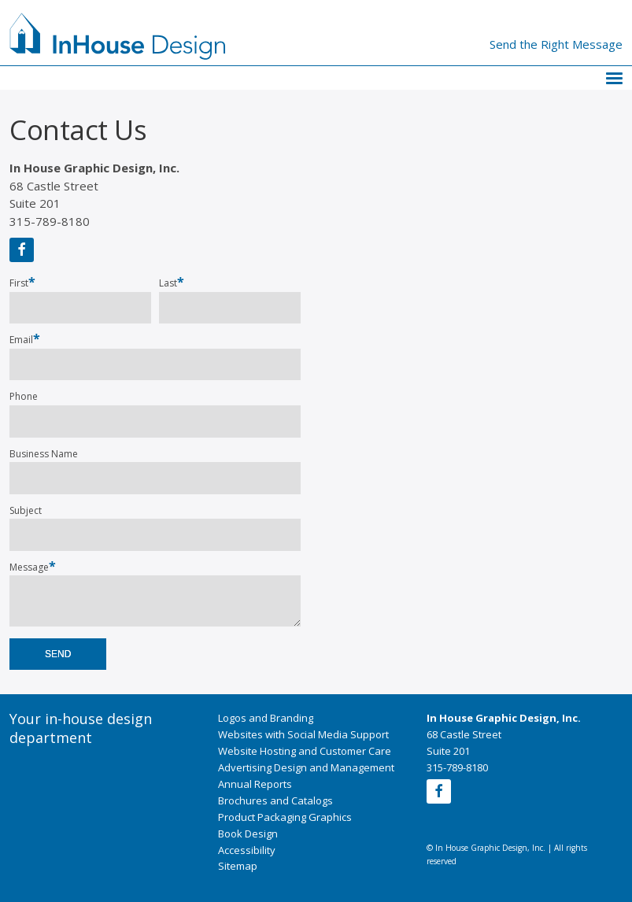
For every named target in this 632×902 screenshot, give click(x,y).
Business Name (43, 454)
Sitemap (237, 866)
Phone (23, 396)
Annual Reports (255, 784)
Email (24, 339)
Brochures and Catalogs (275, 800)
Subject (25, 510)
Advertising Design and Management (306, 767)
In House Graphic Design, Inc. (504, 718)
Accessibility (246, 850)
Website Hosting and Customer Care (304, 751)
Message (32, 566)
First (18, 282)
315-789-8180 (49, 221)
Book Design (248, 833)
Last (168, 282)
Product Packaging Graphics (285, 817)
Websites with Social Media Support (303, 734)
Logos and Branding (265, 718)
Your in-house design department (80, 728)
